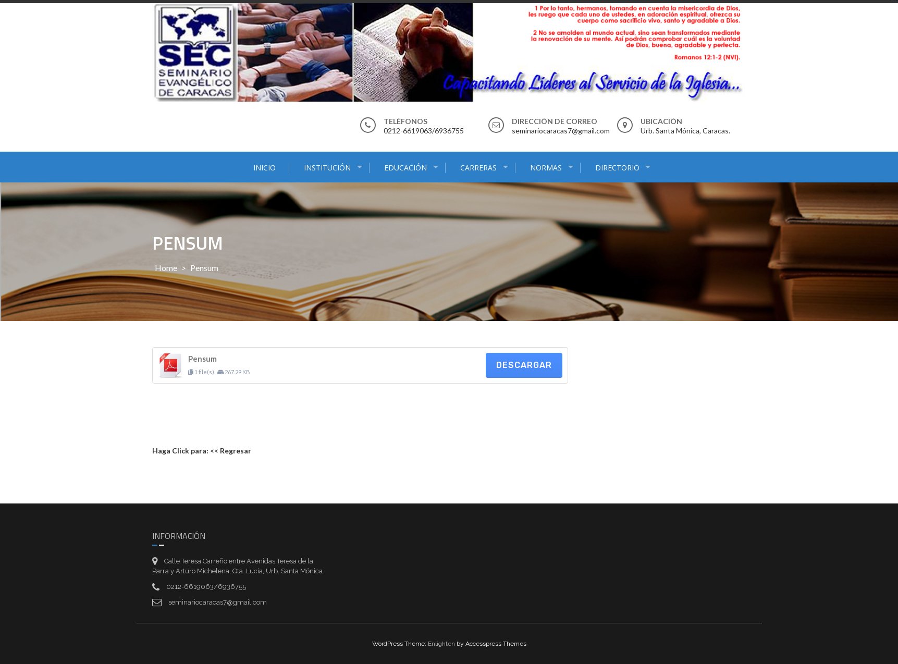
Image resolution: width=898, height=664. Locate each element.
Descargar (524, 365)
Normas (546, 168)
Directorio (617, 168)
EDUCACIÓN (405, 168)
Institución (327, 168)
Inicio (264, 168)
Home (166, 268)
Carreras (478, 168)
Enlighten (441, 643)
